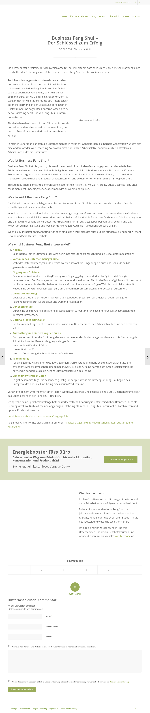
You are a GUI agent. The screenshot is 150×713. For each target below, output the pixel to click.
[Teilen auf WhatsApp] (64, 569)
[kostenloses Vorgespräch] (120, 459)
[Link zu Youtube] (140, 2)
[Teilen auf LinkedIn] (109, 569)
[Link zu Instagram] (135, 2)
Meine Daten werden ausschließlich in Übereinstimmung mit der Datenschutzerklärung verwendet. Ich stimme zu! (70, 682)
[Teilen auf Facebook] (19, 569)
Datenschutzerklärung (119, 682)
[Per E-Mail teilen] (131, 569)
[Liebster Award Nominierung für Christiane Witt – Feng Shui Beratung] (2, 356)
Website (49, 636)
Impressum (53, 708)
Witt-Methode (123, 536)
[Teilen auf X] (41, 569)
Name (49, 616)
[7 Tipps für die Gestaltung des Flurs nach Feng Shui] (147, 356)
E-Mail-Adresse (53, 626)
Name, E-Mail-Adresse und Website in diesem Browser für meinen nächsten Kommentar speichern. (54, 647)
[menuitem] (64, 16)
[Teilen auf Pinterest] (86, 569)
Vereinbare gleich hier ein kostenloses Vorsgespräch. (38, 416)
